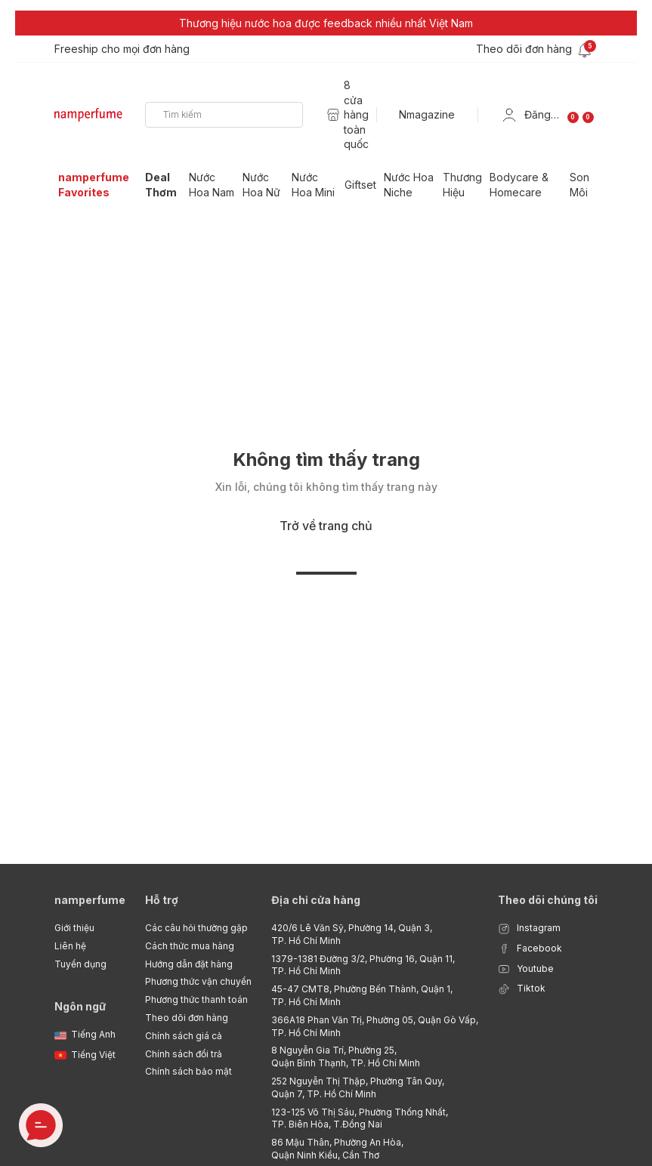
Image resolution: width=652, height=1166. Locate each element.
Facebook (530, 948)
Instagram (529, 928)
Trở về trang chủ (326, 525)
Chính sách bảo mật (188, 1071)
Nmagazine (427, 114)
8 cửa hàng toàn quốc (356, 114)
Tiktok (521, 988)
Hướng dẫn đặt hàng (189, 964)
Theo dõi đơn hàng (186, 1017)
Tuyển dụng (80, 964)
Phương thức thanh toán (196, 999)
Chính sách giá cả (183, 1035)
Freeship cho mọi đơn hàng (122, 48)
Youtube (526, 969)
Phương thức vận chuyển (198, 981)
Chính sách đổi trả (183, 1054)
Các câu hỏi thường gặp (196, 927)
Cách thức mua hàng (189, 946)
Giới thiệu (74, 927)
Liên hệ (70, 946)
